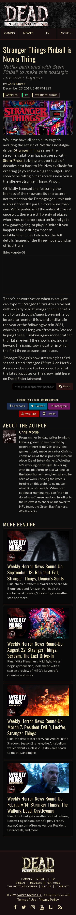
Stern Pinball (13, 160)
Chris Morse (16, 83)
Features (53, 883)
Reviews (36, 883)
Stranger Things (46, 95)
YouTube (28, 414)
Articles (12, 95)
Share (64, 387)
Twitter (38, 406)
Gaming (26, 879)
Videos (21, 883)
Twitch (49, 414)
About (46, 887)
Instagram (59, 406)
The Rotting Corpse (22, 887)
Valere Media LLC (29, 895)
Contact (62, 887)
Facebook (17, 406)
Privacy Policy (49, 899)
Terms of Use (26, 899)
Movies (41, 879)
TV (26, 95)
